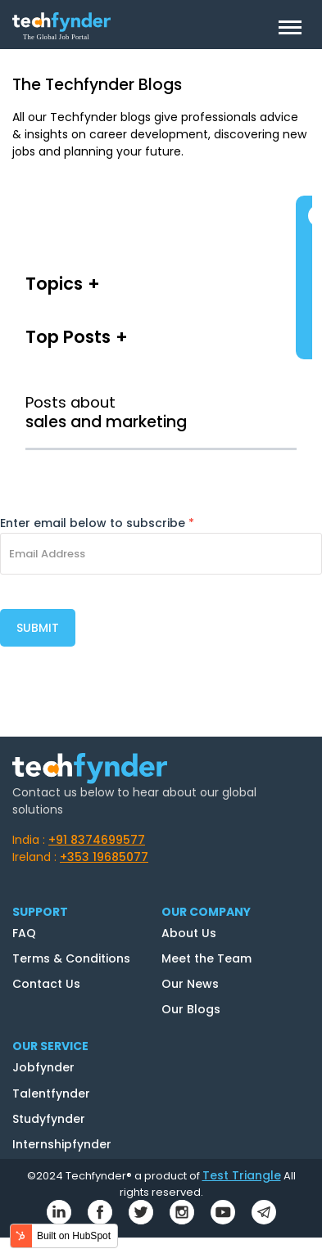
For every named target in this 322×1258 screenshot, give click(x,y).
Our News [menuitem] (190, 984)
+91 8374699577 (96, 840)
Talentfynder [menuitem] (51, 1093)
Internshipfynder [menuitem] (61, 1144)
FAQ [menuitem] (24, 933)
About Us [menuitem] (188, 933)
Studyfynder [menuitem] (48, 1119)
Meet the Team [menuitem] (206, 958)
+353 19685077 (104, 857)
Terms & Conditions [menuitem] (71, 958)
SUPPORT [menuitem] (40, 912)
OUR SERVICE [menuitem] (50, 1046)
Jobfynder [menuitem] (43, 1067)
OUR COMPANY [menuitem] (206, 912)
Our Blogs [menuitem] (190, 1009)
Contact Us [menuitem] (46, 984)
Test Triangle (241, 1175)
